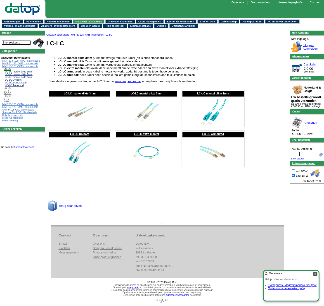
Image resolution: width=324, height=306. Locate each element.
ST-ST (7, 98)
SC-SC (7, 93)
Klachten (64, 248)
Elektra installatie (140, 25)
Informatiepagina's (290, 2)
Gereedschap (229, 21)
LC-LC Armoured (213, 134)
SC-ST (7, 96)
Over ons (238, 2)
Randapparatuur (252, 21)
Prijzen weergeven (303, 163)
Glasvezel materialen (120, 21)
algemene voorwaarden (177, 295)
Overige (161, 25)
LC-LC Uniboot (79, 134)
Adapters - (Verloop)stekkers (58, 25)
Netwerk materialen (58, 21)
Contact (315, 2)
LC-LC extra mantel (146, 134)
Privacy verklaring (104, 252)
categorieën (133, 287)
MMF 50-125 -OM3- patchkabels (87, 35)
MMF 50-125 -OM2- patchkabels (20, 63)
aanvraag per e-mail (128, 81)
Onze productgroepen (107, 257)
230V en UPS (207, 21)
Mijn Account (300, 32)
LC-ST (7, 90)
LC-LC (109, 35)
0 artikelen (310, 64)
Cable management (149, 21)
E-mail (63, 243)
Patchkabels (33, 21)
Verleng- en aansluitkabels (19, 25)
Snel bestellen (301, 140)
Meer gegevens (69, 252)
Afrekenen (310, 122)
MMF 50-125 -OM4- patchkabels (20, 104)
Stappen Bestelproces (107, 248)
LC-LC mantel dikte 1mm (213, 93)
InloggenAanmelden (310, 46)
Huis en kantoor (115, 25)
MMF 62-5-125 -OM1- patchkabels (21, 60)
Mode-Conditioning (12, 117)
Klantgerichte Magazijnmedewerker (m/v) (292, 285)
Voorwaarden (260, 2)
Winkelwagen (300, 56)
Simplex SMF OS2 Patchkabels (19, 112)
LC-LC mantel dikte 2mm (146, 93)
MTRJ (7, 101)
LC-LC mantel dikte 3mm (80, 93)
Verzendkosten (301, 78)
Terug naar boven (70, 205)
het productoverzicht (22, 147)
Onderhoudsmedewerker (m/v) (286, 288)
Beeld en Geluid (90, 25)
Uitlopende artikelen (184, 25)
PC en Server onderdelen (282, 21)
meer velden (297, 158)
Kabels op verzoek (12, 115)
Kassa (296, 111)
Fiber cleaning (10, 120)
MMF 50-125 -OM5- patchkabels (20, 107)
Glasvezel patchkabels (89, 21)
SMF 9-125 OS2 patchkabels (18, 109)
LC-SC (7, 88)
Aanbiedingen (12, 21)
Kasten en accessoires (180, 21)
